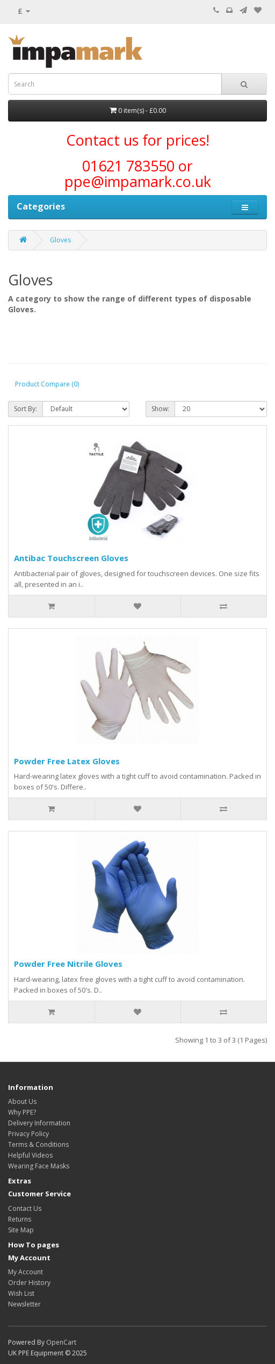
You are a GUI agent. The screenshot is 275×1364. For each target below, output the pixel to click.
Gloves (60, 240)
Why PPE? (22, 1112)
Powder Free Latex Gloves (67, 761)
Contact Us (24, 1208)
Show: (160, 408)
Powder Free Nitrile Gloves (68, 963)
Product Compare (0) (47, 384)
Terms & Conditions (38, 1144)
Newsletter (24, 1304)
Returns (19, 1219)
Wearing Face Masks (38, 1166)
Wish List (21, 1293)
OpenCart (61, 1342)
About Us (22, 1101)
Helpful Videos (30, 1155)
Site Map (21, 1229)
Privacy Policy (28, 1133)
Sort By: (25, 408)
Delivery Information (39, 1123)
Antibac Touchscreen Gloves (71, 557)
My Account (25, 1271)
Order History (29, 1282)
